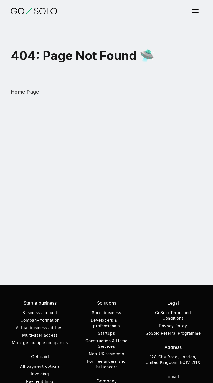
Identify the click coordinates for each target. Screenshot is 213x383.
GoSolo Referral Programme (173, 333)
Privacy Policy (173, 325)
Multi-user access (40, 335)
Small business (106, 312)
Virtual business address (40, 327)
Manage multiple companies (40, 342)
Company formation (40, 320)
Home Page (25, 92)
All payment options (40, 366)
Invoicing (40, 373)
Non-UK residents (106, 353)
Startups (106, 333)
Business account (39, 312)
